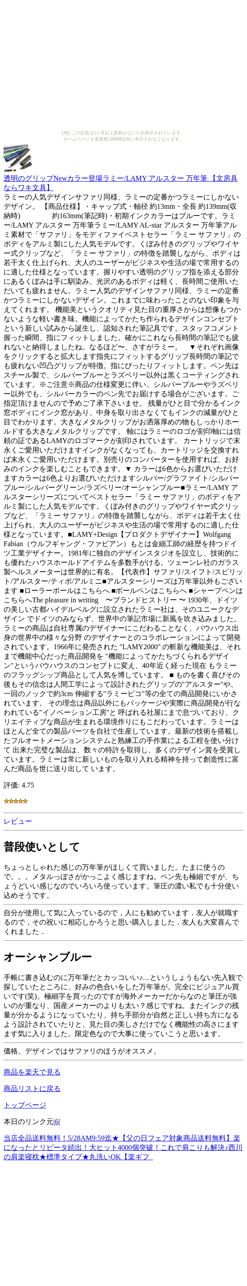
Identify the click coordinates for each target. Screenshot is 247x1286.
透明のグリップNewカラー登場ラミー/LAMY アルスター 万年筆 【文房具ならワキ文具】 (121, 178)
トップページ (25, 1105)
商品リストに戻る (32, 1088)
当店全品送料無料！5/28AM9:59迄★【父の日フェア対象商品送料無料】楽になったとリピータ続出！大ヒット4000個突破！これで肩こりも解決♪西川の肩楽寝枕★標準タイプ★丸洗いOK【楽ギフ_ (123, 1147)
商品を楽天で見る (32, 1072)
